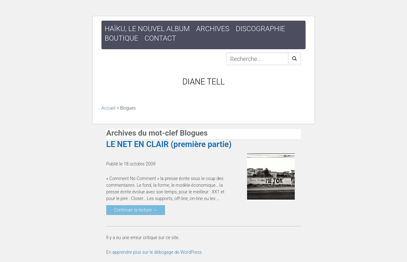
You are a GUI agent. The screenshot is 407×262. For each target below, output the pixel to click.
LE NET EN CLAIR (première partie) (168, 144)
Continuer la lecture (135, 209)
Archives (212, 28)
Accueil (108, 108)
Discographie (260, 28)
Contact (160, 38)
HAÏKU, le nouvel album (147, 28)
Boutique (121, 38)
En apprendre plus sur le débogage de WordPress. (154, 252)
